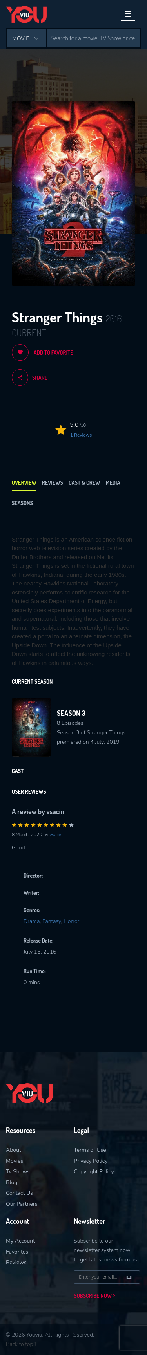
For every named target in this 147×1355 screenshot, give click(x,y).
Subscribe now (94, 1295)
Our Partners (22, 1204)
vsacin (55, 834)
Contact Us (19, 1193)
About (13, 1150)
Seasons (22, 503)
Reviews (52, 482)
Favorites (17, 1252)
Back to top (21, 1344)
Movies (14, 1161)
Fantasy (51, 921)
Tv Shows (18, 1171)
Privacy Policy (90, 1161)
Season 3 (71, 713)
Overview (24, 482)
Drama (32, 921)
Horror (71, 921)
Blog (12, 1182)
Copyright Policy (94, 1171)
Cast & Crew (84, 482)
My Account (20, 1241)
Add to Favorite (42, 352)
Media (113, 482)
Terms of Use (90, 1150)
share (29, 377)
